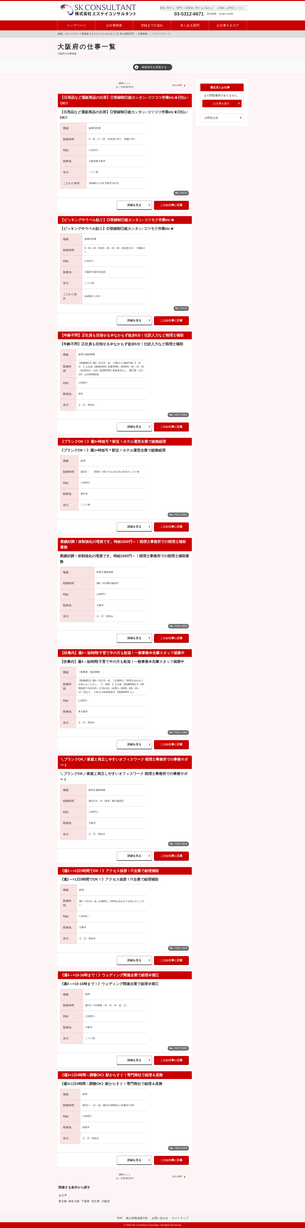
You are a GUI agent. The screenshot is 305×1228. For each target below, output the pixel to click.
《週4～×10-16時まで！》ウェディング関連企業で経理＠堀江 (109, 975)
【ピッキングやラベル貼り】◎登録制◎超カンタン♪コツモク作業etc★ (117, 220)
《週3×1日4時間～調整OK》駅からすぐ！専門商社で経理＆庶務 (111, 1075)
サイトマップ (180, 1218)
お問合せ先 (211, 117)
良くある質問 (189, 25)
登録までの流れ (152, 25)
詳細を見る (134, 205)
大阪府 (105, 1201)
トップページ (76, 25)
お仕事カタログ (228, 25)
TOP (119, 1218)
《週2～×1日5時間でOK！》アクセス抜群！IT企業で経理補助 (109, 871)
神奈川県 (73, 1201)
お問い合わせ (160, 1218)
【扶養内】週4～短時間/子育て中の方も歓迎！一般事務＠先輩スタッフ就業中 (122, 653)
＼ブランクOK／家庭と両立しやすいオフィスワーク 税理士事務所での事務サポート (124, 762)
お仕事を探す (221, 103)
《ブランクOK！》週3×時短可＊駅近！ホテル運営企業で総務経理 (113, 442)
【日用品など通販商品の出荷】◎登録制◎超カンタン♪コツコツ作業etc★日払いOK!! (124, 100)
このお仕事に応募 (171, 205)
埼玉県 (95, 1201)
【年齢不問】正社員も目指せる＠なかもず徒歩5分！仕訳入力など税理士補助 (122, 335)
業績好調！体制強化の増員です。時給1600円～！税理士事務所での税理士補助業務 (123, 544)
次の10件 (177, 85)
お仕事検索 (114, 25)
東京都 (62, 1201)
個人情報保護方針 (137, 1218)
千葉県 (85, 1201)
